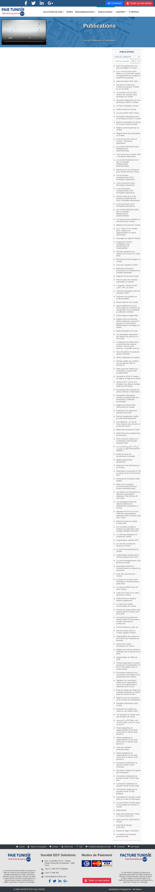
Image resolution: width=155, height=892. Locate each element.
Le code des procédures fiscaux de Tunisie (125, 545)
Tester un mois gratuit (38, 847)
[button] (53, 12)
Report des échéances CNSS (128, 430)
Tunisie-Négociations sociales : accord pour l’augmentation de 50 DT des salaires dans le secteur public (128, 666)
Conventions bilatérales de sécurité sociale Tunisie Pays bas (127, 778)
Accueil (87, 41)
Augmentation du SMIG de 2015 (126, 658)
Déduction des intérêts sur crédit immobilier (126, 298)
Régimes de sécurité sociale (127, 276)
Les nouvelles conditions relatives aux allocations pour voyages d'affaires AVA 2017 (127, 529)
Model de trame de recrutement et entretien (125, 455)
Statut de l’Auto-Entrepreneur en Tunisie (127, 466)
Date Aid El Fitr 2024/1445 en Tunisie (128, 820)
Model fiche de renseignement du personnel (128, 434)
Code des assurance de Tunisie (125, 575)
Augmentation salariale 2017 (127, 540)
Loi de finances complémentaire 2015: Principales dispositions (125, 177)
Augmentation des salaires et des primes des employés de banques (127, 638)
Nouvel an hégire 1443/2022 (127, 831)
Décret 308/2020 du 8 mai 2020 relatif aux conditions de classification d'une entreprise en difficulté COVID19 (128, 309)
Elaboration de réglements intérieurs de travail (126, 412)
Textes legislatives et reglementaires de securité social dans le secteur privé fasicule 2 (127, 741)
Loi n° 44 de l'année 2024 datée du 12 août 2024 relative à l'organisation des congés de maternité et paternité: (128, 74)
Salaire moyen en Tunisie (126, 109)
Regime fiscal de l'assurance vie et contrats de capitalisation (128, 699)
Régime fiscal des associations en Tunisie (128, 134)
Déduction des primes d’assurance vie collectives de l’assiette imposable (128, 270)
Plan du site (68, 847)
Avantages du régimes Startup (128, 238)
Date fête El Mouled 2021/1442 (124, 826)
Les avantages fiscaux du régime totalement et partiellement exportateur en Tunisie (127, 505)
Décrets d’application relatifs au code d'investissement (127, 417)
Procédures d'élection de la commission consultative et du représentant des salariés (128, 675)
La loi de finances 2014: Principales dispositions (125, 205)
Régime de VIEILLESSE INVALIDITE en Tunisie (125, 406)
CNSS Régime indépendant (127, 315)
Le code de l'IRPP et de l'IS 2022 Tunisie (127, 588)
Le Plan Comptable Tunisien (127, 106)
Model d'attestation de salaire (127, 357)
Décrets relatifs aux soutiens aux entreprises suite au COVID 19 (127, 363)
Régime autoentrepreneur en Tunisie (127, 129)
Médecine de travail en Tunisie (128, 225)
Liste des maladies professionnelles (123, 748)
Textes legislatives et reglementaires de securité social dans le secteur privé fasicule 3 (127, 756)
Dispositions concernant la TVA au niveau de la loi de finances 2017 (128, 473)
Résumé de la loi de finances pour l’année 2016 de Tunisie (127, 171)
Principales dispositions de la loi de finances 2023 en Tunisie (128, 117)
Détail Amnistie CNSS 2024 (127, 81)
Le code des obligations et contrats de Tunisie (126, 535)
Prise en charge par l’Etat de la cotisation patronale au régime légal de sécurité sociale (128, 692)
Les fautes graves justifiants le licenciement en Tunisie (128, 220)
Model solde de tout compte (127, 302)
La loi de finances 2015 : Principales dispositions (126, 184)
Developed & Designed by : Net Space (125, 889)
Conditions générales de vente (99, 847)
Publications (97, 41)
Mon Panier (135, 847)
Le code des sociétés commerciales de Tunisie (126, 605)
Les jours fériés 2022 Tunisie (127, 113)
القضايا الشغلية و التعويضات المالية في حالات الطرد (126, 286)
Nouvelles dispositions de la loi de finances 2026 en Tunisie (128, 101)
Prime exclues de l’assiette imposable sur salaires (126, 281)
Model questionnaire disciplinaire (124, 461)
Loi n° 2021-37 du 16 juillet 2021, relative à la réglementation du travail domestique (126, 232)
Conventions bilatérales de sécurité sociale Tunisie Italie (127, 785)
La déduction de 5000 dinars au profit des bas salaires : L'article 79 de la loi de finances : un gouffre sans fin (127, 345)
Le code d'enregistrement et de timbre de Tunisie (128, 562)
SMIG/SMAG (121, 810)
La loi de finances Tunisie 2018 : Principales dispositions (128, 155)
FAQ (80, 847)
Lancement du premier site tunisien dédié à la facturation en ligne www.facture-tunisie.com (127, 620)
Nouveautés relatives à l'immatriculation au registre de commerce (128, 568)
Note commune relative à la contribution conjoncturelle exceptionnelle (127, 371)
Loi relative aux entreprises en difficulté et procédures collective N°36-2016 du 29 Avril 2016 (128, 495)
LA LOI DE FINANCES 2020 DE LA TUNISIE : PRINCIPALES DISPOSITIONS (127, 213)
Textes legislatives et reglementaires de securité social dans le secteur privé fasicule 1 (127, 731)
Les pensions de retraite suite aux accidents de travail (128, 716)
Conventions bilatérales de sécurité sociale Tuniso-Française (126, 765)
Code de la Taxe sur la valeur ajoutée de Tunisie (127, 594)
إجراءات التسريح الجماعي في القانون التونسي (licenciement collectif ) (128, 448)
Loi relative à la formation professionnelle (126, 835)
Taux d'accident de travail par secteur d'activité (127, 353)
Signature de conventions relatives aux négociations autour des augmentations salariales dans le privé (126, 683)
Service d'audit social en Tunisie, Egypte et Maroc (126, 632)
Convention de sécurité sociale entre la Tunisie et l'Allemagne (128, 798)
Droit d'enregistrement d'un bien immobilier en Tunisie (127, 67)
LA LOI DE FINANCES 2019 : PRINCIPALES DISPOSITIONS (128, 149)
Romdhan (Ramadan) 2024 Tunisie (127, 704)
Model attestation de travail (127, 331)
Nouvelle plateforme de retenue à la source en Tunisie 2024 (128, 254)
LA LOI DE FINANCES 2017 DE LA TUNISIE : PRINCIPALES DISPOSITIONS (127, 163)
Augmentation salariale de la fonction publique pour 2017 (127, 556)
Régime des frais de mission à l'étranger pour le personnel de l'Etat (128, 652)
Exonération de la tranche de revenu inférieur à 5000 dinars (128, 391)
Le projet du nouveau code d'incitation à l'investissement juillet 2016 (127, 581)
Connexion (121, 847)
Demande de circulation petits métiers (128, 480)
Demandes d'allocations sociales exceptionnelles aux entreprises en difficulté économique (127, 398)
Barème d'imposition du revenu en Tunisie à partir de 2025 (128, 123)
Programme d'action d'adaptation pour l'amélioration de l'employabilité (124, 245)
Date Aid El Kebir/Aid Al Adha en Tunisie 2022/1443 (127, 815)
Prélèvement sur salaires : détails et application (126, 599)
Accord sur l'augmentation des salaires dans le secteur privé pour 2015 (128, 612)
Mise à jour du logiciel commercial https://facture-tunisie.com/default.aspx (126, 486)
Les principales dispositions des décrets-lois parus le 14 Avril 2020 (127, 336)
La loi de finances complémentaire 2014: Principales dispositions (125, 191)
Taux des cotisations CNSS (127, 265)
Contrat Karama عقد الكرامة (127, 627)
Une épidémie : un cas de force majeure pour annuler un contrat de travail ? (128, 424)
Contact (55, 847)
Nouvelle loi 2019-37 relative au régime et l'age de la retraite (128, 377)
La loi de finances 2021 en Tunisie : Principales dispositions (126, 141)
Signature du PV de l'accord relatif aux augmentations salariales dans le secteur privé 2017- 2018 (128, 514)
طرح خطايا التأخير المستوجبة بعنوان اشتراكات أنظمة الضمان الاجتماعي (128, 722)
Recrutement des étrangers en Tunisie (128, 260)
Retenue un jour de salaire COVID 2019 (126, 522)
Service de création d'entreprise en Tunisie (125, 645)
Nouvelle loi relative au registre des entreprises (128, 771)
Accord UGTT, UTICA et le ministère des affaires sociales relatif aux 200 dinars (128, 384)
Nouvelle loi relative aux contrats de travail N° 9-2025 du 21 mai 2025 (127, 87)
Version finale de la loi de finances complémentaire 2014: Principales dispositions (128, 198)
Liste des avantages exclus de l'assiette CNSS (128, 292)
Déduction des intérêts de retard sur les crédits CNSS (127, 710)
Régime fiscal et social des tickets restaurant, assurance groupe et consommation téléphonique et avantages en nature (128, 323)
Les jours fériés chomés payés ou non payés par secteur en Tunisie (128, 805)
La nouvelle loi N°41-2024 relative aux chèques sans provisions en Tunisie (126, 94)
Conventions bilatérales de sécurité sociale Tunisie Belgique (126, 791)
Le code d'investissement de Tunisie (127, 550)
